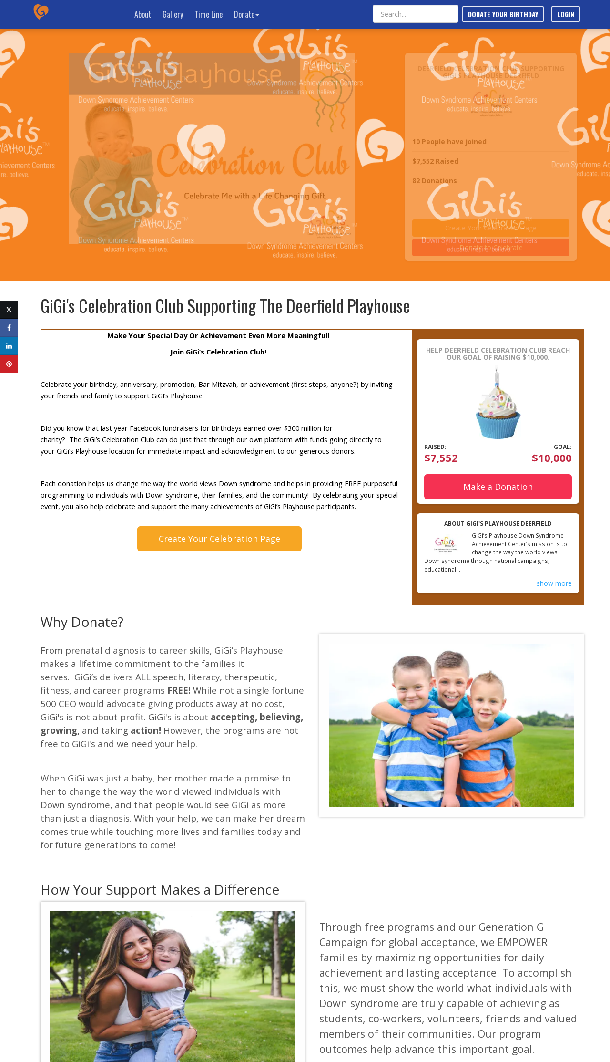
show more (554, 583)
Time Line (208, 14)
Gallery (173, 14)
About (142, 14)
